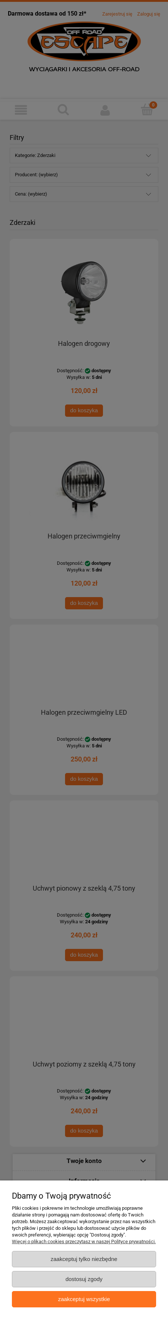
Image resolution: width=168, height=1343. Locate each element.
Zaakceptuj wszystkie (84, 1299)
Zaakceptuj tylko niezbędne (84, 1259)
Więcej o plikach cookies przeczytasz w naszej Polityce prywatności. (84, 1241)
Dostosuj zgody (84, 1279)
